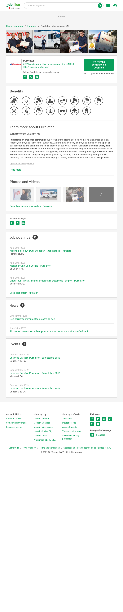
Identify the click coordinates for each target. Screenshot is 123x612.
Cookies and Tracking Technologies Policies (83, 447)
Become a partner (14, 427)
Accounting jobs (69, 427)
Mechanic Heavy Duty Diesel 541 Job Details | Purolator (41, 250)
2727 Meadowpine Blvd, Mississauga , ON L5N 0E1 (48, 63)
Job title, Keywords (64, 5)
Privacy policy (29, 447)
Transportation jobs (71, 431)
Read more (15, 169)
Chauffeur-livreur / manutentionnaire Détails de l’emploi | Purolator (47, 280)
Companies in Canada (16, 422)
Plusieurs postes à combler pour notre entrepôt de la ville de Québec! (49, 331)
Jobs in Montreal (42, 422)
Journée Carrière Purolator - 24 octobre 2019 (35, 373)
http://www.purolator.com (36, 66)
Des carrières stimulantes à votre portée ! (33, 319)
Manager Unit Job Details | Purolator (30, 265)
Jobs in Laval (40, 435)
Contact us (14, 447)
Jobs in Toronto (41, 418)
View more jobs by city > (45, 440)
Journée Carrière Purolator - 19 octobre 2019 (35, 388)
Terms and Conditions (49, 447)
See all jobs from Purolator (24, 292)
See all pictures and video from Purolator (31, 206)
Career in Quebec (14, 418)
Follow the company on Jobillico (99, 64)
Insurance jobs (69, 422)
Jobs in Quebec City (43, 431)
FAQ (109, 447)
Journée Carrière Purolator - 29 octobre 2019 (35, 357)
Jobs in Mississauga (43, 427)
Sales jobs (67, 418)
